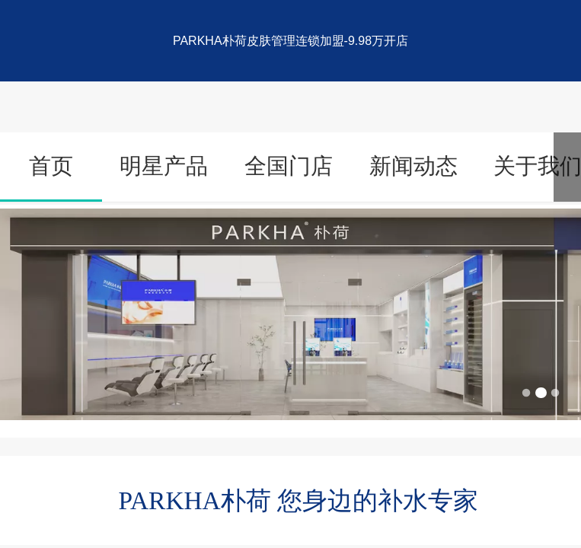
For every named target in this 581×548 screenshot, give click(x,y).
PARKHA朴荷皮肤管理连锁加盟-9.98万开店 (290, 40)
